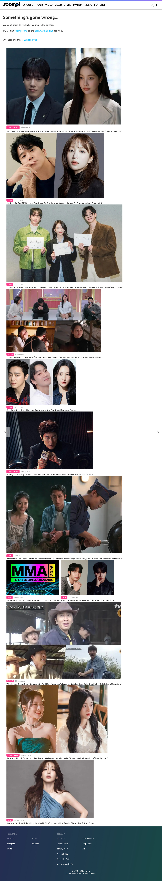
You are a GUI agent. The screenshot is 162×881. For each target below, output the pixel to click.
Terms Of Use (62, 844)
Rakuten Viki (86, 874)
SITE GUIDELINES (44, 30)
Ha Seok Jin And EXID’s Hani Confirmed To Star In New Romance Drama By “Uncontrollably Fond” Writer (55, 203)
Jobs (84, 849)
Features (99, 4)
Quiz (40, 4)
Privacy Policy (62, 849)
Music (88, 4)
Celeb (58, 4)
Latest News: (30, 39)
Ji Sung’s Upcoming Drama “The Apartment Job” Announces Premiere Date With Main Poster (49, 474)
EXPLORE (28, 4)
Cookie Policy (62, 854)
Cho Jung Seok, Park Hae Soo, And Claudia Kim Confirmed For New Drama (41, 410)
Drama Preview (13, 127)
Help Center (87, 844)
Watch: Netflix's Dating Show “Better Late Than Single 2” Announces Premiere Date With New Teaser (53, 357)
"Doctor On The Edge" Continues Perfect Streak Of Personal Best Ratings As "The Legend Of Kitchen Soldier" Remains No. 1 (64, 558)
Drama (9, 200)
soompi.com (21, 30)
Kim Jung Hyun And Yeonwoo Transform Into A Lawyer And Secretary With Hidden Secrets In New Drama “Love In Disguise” (63, 131)
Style (67, 4)
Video (49, 4)
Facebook (11, 839)
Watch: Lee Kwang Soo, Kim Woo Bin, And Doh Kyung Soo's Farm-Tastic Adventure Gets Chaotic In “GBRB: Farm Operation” (63, 684)
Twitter (9, 849)
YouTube (35, 844)
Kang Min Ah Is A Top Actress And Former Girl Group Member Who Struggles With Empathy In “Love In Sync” (56, 758)
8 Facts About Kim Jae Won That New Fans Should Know (87, 600)
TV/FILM (77, 4)
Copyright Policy (63, 859)
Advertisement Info (65, 864)
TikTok (34, 839)
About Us (61, 839)
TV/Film (10, 354)
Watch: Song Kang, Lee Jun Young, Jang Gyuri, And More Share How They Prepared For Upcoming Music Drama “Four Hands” (64, 287)
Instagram (11, 844)
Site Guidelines (88, 839)
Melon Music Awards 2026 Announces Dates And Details (32, 600)
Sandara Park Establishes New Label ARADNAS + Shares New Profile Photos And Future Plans (50, 823)
